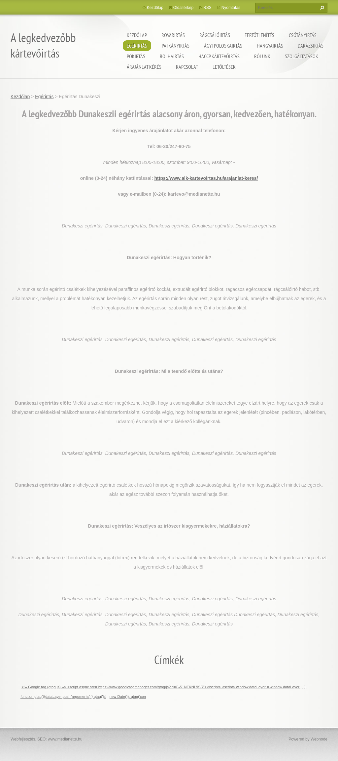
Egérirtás (137, 45)
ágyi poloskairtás (223, 45)
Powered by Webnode (307, 739)
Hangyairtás (270, 45)
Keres (321, 8)
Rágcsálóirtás (214, 35)
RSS (207, 7)
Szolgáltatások (301, 56)
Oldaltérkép (183, 7)
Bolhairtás (172, 56)
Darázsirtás (310, 45)
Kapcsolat (187, 66)
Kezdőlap (137, 35)
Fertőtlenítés (259, 35)
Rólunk (262, 56)
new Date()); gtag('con (128, 697)
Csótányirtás (303, 35)
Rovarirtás (173, 35)
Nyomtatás (230, 7)
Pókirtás (136, 56)
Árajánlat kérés (144, 66)
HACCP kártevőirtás (219, 56)
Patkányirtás (175, 45)
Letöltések (224, 66)
